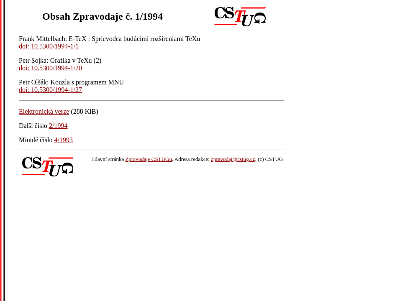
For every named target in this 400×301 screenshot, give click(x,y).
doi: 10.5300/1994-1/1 (49, 46)
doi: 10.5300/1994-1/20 (50, 67)
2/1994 (58, 125)
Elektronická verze (44, 111)
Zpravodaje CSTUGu (148, 159)
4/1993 (63, 139)
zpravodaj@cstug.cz (233, 159)
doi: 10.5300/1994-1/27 (50, 89)
